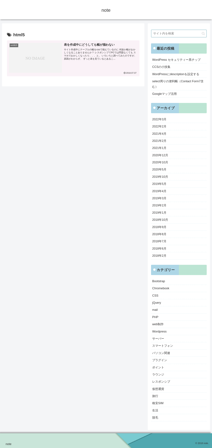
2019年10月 (160, 176)
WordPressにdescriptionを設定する (175, 74)
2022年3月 (159, 119)
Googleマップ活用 (164, 93)
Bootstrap (158, 281)
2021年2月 (159, 140)
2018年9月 (159, 227)
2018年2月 (159, 255)
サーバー (158, 338)
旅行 (155, 396)
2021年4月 (159, 133)
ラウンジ (158, 374)
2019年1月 (159, 212)
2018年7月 (159, 241)
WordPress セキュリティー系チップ (176, 59)
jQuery (156, 302)
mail (155, 309)
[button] (203, 33)
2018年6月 (159, 248)
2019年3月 (159, 198)
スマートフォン (162, 345)
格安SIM (157, 403)
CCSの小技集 (161, 67)
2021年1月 (159, 148)
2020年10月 (160, 162)
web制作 (158, 324)
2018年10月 (160, 219)
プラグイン (159, 360)
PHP (155, 317)
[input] (179, 33)
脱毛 (155, 417)
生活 (155, 410)
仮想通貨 (158, 389)
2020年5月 (159, 169)
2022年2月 (159, 126)
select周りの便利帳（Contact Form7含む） (178, 84)
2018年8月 (159, 234)
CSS (155, 295)
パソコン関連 (161, 353)
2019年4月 (159, 191)
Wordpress (159, 331)
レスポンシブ (161, 381)
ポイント (158, 367)
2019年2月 (159, 205)
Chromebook (160, 288)
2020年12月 (160, 155)
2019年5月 (159, 184)
